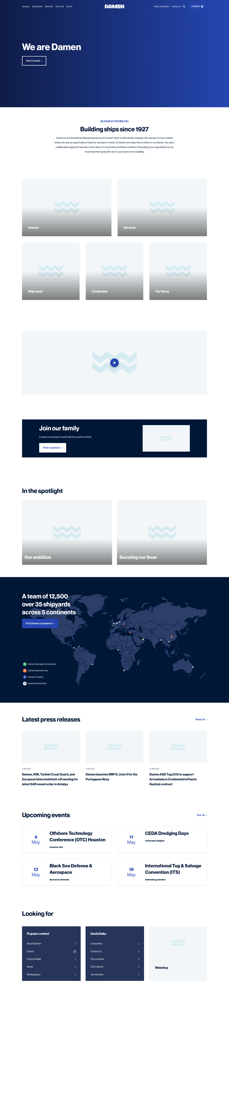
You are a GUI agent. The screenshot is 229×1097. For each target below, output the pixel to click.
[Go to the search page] (184, 6)
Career (176, 6)
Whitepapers (51, 974)
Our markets (114, 966)
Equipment (37, 6)
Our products (114, 959)
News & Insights (161, 6)
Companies (114, 943)
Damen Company (33, 677)
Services (60, 6)
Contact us (114, 951)
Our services (114, 974)
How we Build (51, 959)
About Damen (51, 943)
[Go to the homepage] (114, 6)
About (69, 6)
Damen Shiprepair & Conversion (39, 664)
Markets (49, 6)
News (51, 966)
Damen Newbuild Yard (35, 671)
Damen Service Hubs (35, 683)
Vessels (26, 6)
